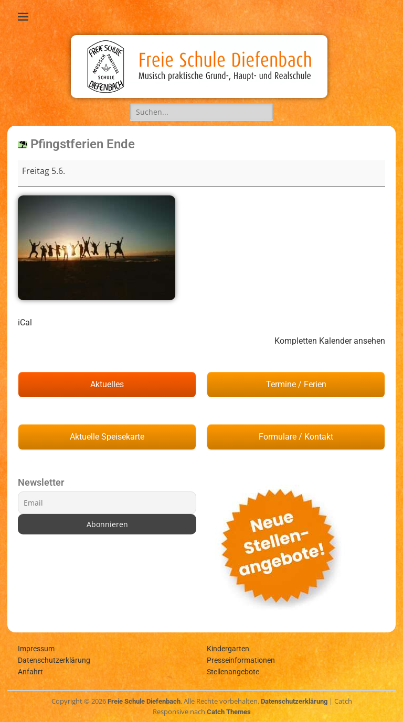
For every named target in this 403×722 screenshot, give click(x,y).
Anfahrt (30, 672)
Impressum (36, 648)
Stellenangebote (233, 672)
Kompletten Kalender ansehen (329, 341)
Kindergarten (228, 648)
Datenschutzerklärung (54, 660)
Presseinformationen (241, 660)
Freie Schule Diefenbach (144, 701)
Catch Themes (229, 712)
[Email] (107, 502)
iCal (25, 322)
